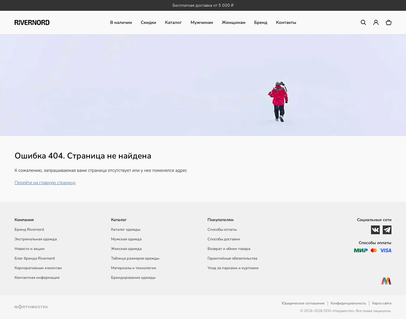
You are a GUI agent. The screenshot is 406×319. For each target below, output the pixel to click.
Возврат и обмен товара (229, 248)
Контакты (286, 22)
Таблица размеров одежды (135, 258)
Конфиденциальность (348, 303)
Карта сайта (381, 303)
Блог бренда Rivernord (35, 258)
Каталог (173, 22)
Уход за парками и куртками (233, 268)
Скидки (148, 22)
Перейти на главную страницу (45, 183)
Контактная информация (37, 277)
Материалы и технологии (133, 268)
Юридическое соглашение (303, 303)
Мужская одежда (126, 239)
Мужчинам (202, 22)
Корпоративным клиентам (38, 268)
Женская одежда (126, 248)
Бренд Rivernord (29, 229)
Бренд (260, 22)
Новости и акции (30, 248)
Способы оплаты (222, 229)
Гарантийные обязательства (232, 258)
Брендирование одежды (133, 277)
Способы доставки (224, 239)
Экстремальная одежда (36, 239)
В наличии (121, 22)
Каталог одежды (125, 229)
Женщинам (233, 22)
